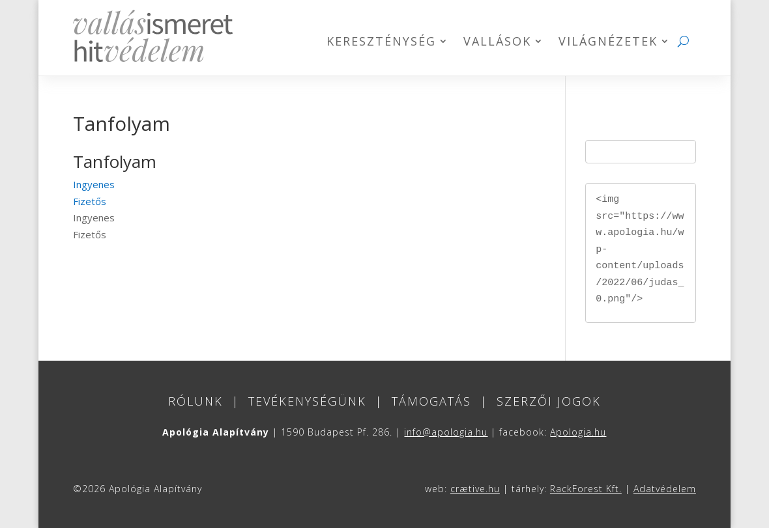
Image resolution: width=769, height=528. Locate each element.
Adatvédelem (664, 488)
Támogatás (431, 401)
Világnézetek (608, 42)
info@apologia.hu (445, 432)
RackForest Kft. (586, 488)
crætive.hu (475, 488)
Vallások (497, 42)
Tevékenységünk (307, 401)
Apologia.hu (578, 432)
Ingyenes (94, 184)
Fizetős (89, 201)
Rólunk (195, 401)
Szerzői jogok (549, 401)
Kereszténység (381, 42)
